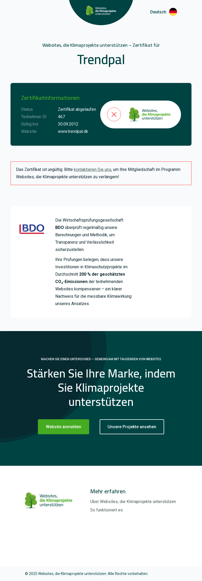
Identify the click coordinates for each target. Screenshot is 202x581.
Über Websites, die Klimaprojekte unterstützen (133, 501)
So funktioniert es (106, 509)
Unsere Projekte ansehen (132, 426)
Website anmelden (63, 426)
